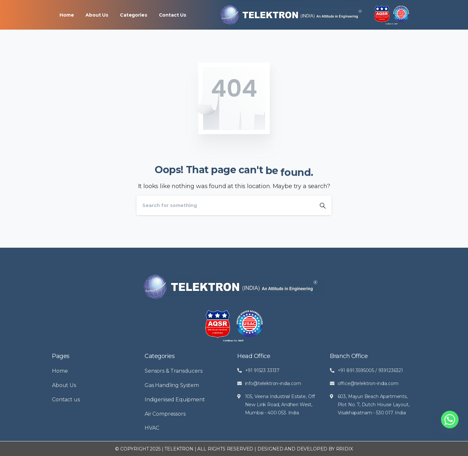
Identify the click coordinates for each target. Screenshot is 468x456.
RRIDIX (344, 449)
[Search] (225, 205)
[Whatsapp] (450, 419)
